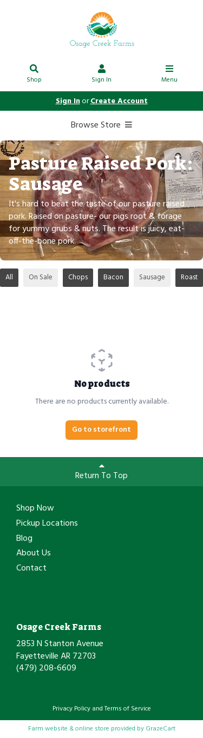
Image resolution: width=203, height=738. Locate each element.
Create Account (119, 101)
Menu (169, 75)
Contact (31, 568)
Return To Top (101, 472)
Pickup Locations (47, 524)
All (9, 277)
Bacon (113, 277)
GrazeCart (160, 728)
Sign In (102, 75)
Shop (34, 75)
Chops (78, 277)
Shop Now (35, 508)
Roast (189, 277)
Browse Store (101, 125)
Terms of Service (127, 708)
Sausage (152, 277)
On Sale (41, 277)
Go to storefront (101, 430)
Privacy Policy (71, 708)
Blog (24, 539)
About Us (33, 553)
